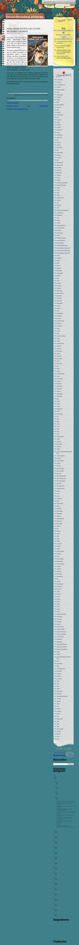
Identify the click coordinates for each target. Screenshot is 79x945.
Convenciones (60, 212)
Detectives (59, 258)
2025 (55, 830)
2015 (55, 883)
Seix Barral (59, 671)
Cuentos (58, 222)
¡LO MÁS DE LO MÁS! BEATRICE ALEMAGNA (64, 818)
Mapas (58, 506)
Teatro (58, 681)
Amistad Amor (60, 114)
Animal (58, 122)
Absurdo (58, 87)
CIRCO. (58, 823)
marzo (56, 787)
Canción (58, 187)
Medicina (59, 516)
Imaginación (59, 388)
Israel (58, 421)
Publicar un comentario (13, 103)
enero (56, 797)
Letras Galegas (60, 460)
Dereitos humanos (61, 240)
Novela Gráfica (60, 558)
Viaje (58, 716)
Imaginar (59, 391)
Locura (58, 490)
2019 (55, 862)
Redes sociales (60, 636)
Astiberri (58, 144)
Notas (58, 556)
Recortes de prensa (61, 631)
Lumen (58, 495)
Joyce (58, 431)
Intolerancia (59, 408)
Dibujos (58, 265)
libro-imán (59, 473)
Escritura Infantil (60, 320)
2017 (55, 872)
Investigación (60, 413)
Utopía (58, 703)
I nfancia (59, 381)
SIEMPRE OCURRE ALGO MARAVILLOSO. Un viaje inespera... (65, 826)
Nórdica (58, 548)
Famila (58, 338)
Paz (57, 578)
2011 (55, 903)
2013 (55, 893)
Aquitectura (59, 129)
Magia (58, 500)
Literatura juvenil (60, 485)
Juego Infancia (60, 436)
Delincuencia (60, 232)
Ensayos (59, 308)
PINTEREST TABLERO (59, 752)
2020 (55, 856)
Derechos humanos (61, 237)
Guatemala (59, 358)
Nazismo (59, 546)
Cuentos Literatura (61, 225)
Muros (58, 538)
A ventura (59, 82)
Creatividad (59, 215)
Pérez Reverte (60, 583)
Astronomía (59, 147)
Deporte (58, 235)
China (58, 192)
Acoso (58, 92)
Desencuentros (60, 242)
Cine (32, 94)
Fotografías (59, 350)
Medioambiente (60, 518)
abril (56, 781)
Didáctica (59, 268)
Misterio (39, 94)
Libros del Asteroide (61, 475)
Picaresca (59, 588)
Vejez (58, 706)
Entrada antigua (44, 106)
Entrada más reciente (12, 106)
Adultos (58, 99)
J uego (58, 423)
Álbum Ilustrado (60, 104)
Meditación (59, 521)
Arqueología (59, 134)
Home (49, 9)
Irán (57, 416)
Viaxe (58, 723)
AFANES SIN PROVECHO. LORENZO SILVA (65, 803)
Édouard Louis (60, 293)
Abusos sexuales (61, 89)
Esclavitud (59, 315)
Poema (58, 596)
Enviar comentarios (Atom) (21, 109)
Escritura (35, 94)
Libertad (58, 465)
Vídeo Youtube (60, 728)
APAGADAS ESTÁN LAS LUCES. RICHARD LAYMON (64, 809)
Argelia (58, 132)
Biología (58, 177)
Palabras (59, 571)
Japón (58, 428)
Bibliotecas (59, 172)
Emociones (59, 300)
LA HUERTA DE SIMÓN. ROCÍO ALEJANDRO (64, 42)
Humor (58, 376)
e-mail (58, 280)
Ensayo (58, 305)
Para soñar (59, 573)
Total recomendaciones (62, 696)
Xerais (58, 736)
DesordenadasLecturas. (25, 17)
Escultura (59, 323)
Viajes (58, 721)
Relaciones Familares (62, 646)
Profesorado (59, 616)
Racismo (59, 624)
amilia (58, 109)
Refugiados (59, 641)
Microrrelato (59, 523)
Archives (70, 9)
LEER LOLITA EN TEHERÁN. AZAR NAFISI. (65, 815)
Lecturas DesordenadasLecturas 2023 (64, 452)
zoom (58, 738)
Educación (59, 295)
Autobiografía (60, 152)
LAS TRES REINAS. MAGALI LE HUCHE (66, 801)
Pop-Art (58, 609)
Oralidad (59, 566)
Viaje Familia (60, 718)
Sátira (58, 666)
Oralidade (59, 568)
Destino (58, 255)
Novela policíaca (60, 563)
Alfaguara (59, 107)
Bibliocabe (59, 170)
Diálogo (58, 260)
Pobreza (58, 593)
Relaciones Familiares (62, 644)
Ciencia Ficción (60, 197)
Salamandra (59, 663)
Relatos (58, 651)
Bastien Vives (60, 165)
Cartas (58, 190)
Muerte (58, 533)
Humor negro (60, 378)
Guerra (58, 361)
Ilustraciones (60, 386)
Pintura (58, 591)
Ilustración (59, 383)
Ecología (59, 283)
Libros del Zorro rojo (61, 478)
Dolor (58, 278)
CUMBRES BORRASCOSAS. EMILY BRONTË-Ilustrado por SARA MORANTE (64, 51)
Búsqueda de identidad (62, 182)
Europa (58, 330)
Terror (42, 94)
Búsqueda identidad (61, 185)
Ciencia (58, 195)
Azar (58, 160)
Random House (60, 626)
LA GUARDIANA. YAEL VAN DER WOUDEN (64, 821)
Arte (57, 139)
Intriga (58, 411)
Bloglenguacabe (59, 755)
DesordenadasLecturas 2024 (63, 250)
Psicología (59, 619)
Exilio (58, 333)
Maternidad (59, 513)
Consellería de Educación (63, 210)
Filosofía (59, 348)
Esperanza (59, 325)
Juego (58, 433)
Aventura (59, 155)
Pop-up (58, 611)
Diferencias (59, 270)
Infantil (58, 403)
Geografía (59, 356)
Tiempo (58, 688)
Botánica (59, 180)
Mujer (58, 536)
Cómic (58, 207)
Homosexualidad (60, 373)
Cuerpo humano (60, 227)
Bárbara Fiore (60, 162)
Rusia (58, 661)
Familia (58, 340)
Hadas (58, 368)
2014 (55, 888)
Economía (59, 285)
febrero (57, 792)
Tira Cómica (59, 691)
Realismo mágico (61, 629)
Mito (58, 528)
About (59, 9)
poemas (58, 598)
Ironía (58, 418)
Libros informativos (61, 480)
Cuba (58, 217)
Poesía (58, 601)
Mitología (59, 531)
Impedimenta (60, 393)
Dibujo (58, 263)
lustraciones (59, 498)
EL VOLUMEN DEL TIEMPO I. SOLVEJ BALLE (64, 46)
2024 (55, 836)
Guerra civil (59, 363)
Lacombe (59, 446)
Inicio (28, 106)
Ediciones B (59, 290)
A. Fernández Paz (61, 84)
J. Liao (58, 426)
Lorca (58, 493)
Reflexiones (59, 639)
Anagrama (59, 119)
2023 (55, 841)
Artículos (59, 142)
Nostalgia (59, 553)
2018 (55, 867)
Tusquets (59, 698)
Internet (58, 406)
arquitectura (59, 137)
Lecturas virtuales (61, 455)
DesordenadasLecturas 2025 (63, 253)
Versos (58, 713)
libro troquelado (60, 470)
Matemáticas (60, 511)
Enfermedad (59, 303)
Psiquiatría (59, 621)
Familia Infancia (60, 343)
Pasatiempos (60, 576)
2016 (55, 877)
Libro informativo (60, 468)
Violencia (45, 94)
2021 (55, 851)
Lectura (58, 448)
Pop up (58, 606)
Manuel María (60, 503)
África (58, 102)
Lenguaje (59, 458)
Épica (58, 310)
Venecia (58, 708)
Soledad (58, 676)
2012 (55, 898)
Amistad (29, 94)
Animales (59, 124)
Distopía (58, 275)
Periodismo (59, 586)
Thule (58, 686)
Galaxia (58, 353)
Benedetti (59, 167)
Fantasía (59, 345)
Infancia (58, 401)
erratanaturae (60, 313)
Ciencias (59, 200)
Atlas (58, 149)
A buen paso (59, 79)
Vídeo (58, 726)
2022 (55, 846)
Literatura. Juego (61, 488)
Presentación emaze (61, 614)
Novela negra (60, 561)
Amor (58, 117)
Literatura (59, 483)
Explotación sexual (61, 335)
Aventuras (59, 157)
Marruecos (59, 508)
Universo (59, 701)
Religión (58, 654)
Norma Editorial (60, 551)
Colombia (59, 205)
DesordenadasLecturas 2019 (63, 247)
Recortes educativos (61, 634)
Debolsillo (59, 230)
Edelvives (59, 288)
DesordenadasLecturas (62, 245)
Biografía (59, 175)
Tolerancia (59, 693)
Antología (59, 127)
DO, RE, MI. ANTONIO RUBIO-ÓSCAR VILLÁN (65, 812)
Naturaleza (59, 543)
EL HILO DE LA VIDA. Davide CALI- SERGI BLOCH (66, 806)
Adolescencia (60, 94)
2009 (55, 914)
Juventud (59, 441)
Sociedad (59, 673)
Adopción (59, 97)
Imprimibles (59, 396)
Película (58, 581)
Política (58, 604)
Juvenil (58, 438)
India (58, 398)
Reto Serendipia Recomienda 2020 (63, 657)
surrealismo (59, 678)
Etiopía (58, 328)
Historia (58, 371)
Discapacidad (60, 273)
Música (58, 541)
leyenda (58, 463)
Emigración (59, 298)
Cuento (58, 220)
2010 (55, 909)
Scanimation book (61, 668)
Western (58, 733)
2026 (55, 776)
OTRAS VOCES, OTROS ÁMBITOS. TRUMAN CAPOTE (64, 57)
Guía (58, 366)
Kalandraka (59, 443)
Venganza (59, 711)
